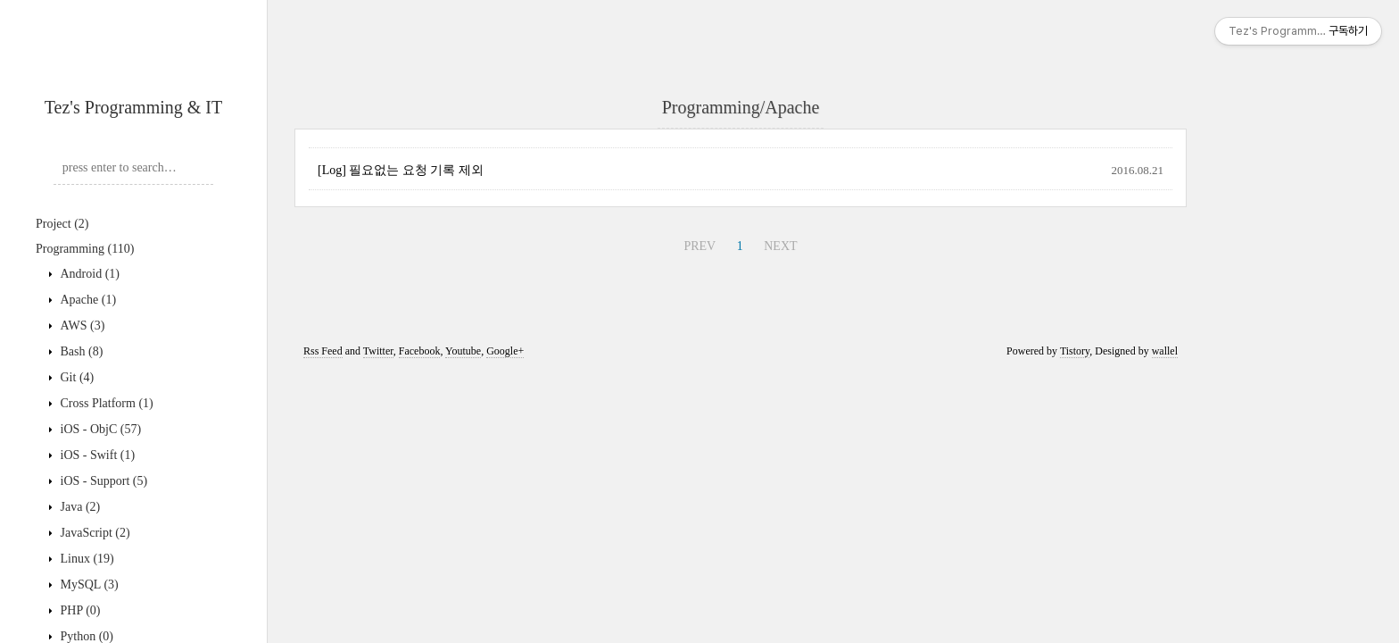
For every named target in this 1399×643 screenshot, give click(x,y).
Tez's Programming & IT (133, 107)
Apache (86, 299)
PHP (79, 610)
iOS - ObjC (99, 429)
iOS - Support (102, 481)
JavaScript (93, 532)
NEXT (780, 246)
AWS (80, 325)
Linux (85, 558)
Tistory (1074, 351)
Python (85, 636)
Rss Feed (323, 351)
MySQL (88, 584)
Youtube (463, 351)
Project (62, 223)
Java (78, 507)
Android (88, 273)
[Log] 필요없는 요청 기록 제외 (401, 170)
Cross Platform (105, 403)
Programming (85, 248)
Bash (80, 351)
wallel (1165, 351)
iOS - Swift (96, 455)
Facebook (420, 351)
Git (75, 377)
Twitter (378, 351)
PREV (699, 246)
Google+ (505, 351)
